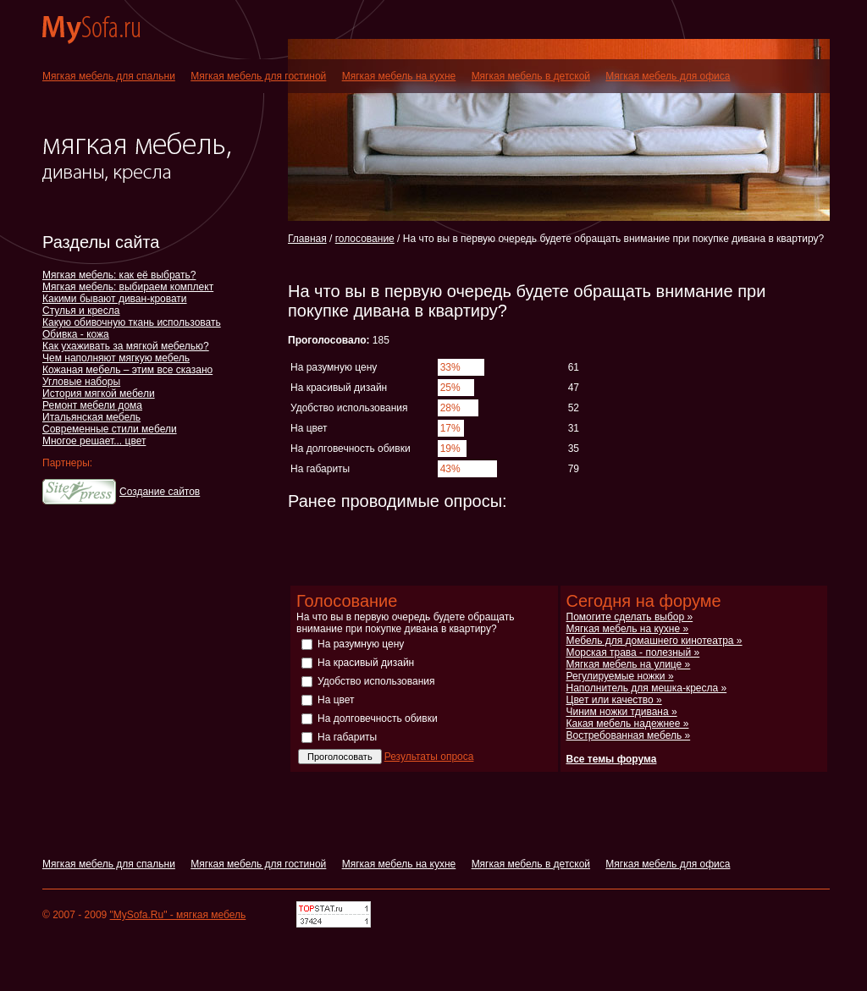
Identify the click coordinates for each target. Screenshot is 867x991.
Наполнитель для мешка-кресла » (646, 688)
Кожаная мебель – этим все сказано (127, 370)
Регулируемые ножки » (620, 676)
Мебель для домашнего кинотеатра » (654, 641)
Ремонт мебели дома (92, 405)
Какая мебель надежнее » (627, 723)
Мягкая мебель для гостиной (258, 76)
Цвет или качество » (614, 700)
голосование (365, 239)
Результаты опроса (429, 757)
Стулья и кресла (80, 311)
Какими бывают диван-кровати (114, 299)
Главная (307, 239)
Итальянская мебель (91, 417)
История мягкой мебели (98, 393)
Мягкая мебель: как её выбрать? (119, 275)
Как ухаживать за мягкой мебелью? (125, 346)
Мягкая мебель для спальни (108, 76)
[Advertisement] (486, 261)
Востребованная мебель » (628, 735)
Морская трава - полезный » (633, 652)
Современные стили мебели (109, 429)
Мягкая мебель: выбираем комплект (127, 287)
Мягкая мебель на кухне (399, 76)
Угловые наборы (81, 382)
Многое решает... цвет (94, 441)
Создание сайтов (159, 492)
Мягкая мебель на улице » (628, 664)
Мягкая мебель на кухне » (627, 629)
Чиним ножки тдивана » (621, 712)
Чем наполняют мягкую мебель (116, 358)
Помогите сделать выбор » (629, 617)
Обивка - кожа (75, 334)
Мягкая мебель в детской (531, 76)
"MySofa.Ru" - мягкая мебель (178, 915)
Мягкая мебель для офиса (667, 76)
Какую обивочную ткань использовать (131, 322)
